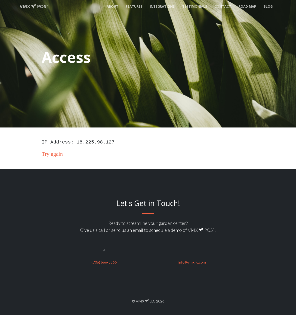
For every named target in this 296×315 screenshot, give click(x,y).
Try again (52, 154)
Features (134, 6)
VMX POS (34, 6)
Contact (223, 6)
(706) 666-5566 (104, 262)
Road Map (247, 6)
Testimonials (194, 6)
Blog (268, 6)
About (112, 6)
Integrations (162, 6)
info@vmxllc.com (192, 262)
